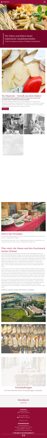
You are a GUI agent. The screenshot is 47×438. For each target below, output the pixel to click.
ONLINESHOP (5, 2)
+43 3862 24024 (23, 416)
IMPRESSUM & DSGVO (23, 420)
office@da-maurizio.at (23, 417)
